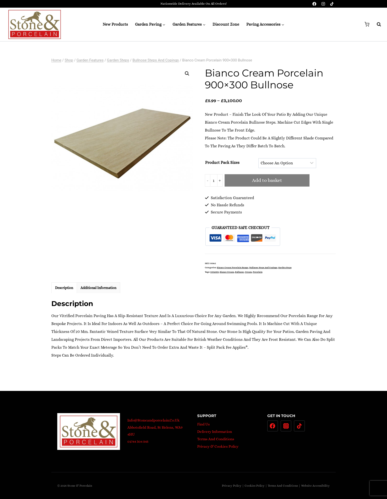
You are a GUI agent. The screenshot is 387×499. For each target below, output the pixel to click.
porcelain (257, 272)
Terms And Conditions (215, 439)
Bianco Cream (227, 272)
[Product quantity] (213, 180)
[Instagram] (323, 4)
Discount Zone (226, 24)
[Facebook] (314, 4)
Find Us (203, 424)
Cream (248, 272)
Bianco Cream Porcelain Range (232, 267)
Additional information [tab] (98, 288)
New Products (115, 24)
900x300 (214, 272)
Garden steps (284, 267)
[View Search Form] (376, 24)
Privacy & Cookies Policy (217, 446)
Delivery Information (214, 431)
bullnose (239, 272)
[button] (187, 73)
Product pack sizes (222, 162)
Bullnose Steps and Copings (263, 267)
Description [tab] (64, 288)
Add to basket (267, 180)
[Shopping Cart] (367, 24)
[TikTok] (332, 4)
